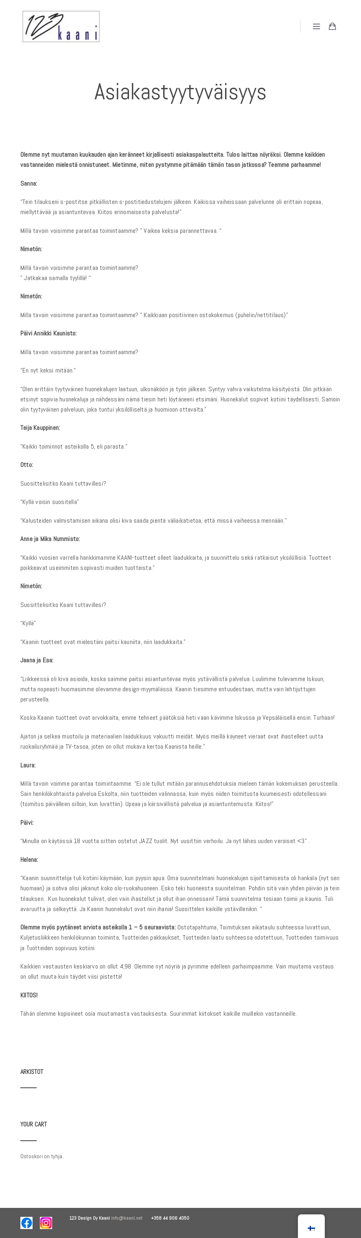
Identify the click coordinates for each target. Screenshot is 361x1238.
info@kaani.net (131, 1218)
